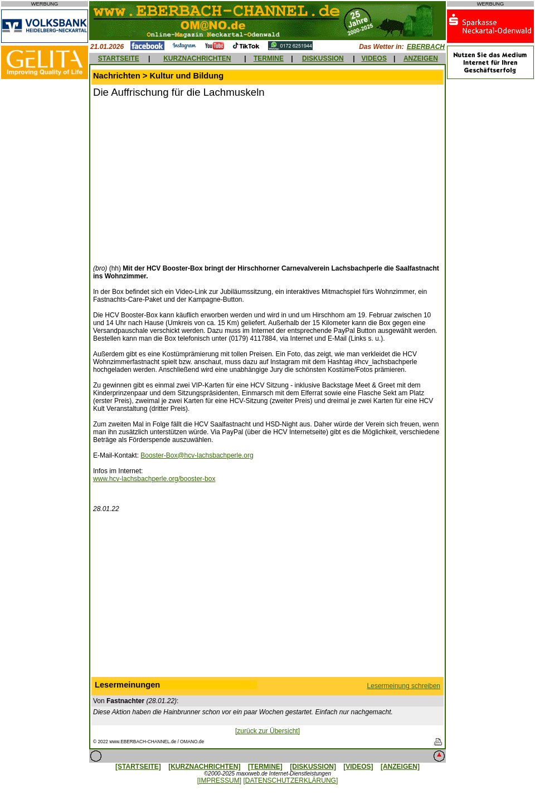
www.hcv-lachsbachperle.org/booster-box (154, 479)
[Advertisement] (186, 180)
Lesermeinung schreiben (403, 686)
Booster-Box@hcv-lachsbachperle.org (196, 455)
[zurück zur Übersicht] (267, 731)
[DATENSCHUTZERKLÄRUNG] (290, 780)
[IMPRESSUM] (219, 780)
